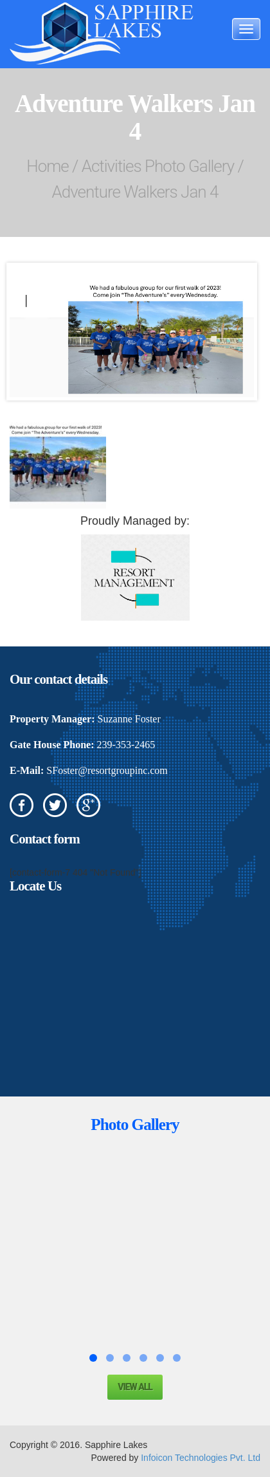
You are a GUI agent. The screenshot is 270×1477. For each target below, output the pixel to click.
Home (47, 166)
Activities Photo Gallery (158, 166)
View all (135, 1387)
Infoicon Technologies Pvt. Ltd (200, 1458)
